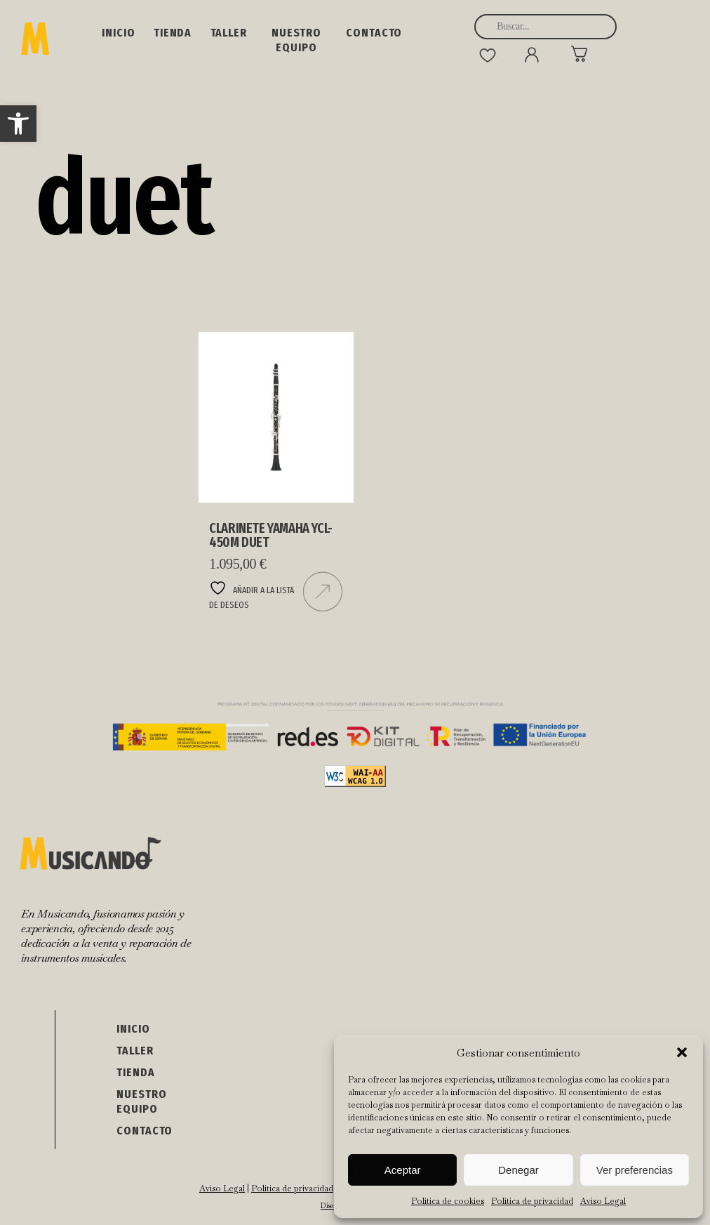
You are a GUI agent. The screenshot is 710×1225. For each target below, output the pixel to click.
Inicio (118, 32)
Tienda (173, 32)
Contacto (374, 32)
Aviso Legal (603, 1201)
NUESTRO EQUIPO (296, 40)
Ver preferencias (634, 1170)
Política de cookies (447, 1201)
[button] (18, 123)
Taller (228, 32)
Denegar (518, 1170)
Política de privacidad (532, 1201)
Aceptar (402, 1170)
